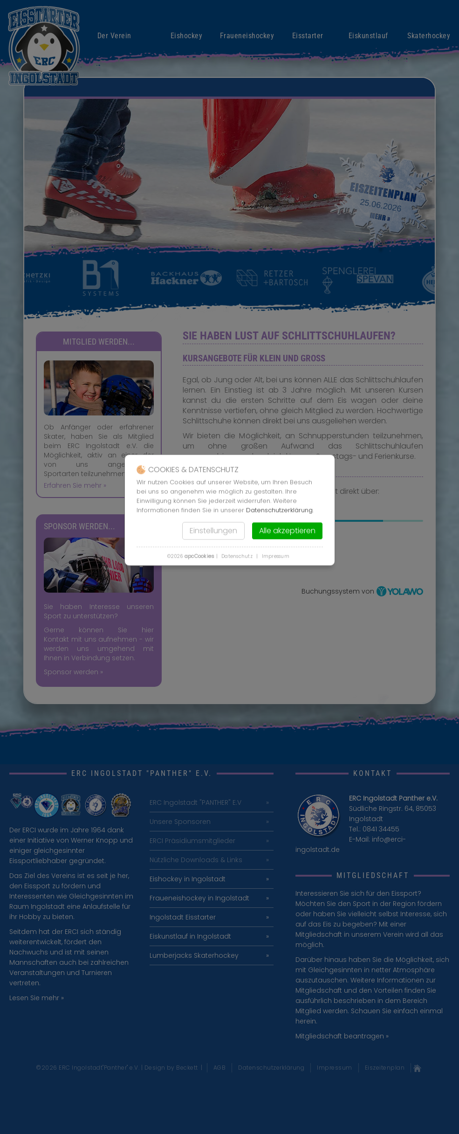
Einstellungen (213, 531)
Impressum (275, 556)
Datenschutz (237, 556)
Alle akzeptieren (287, 531)
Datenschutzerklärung (279, 510)
